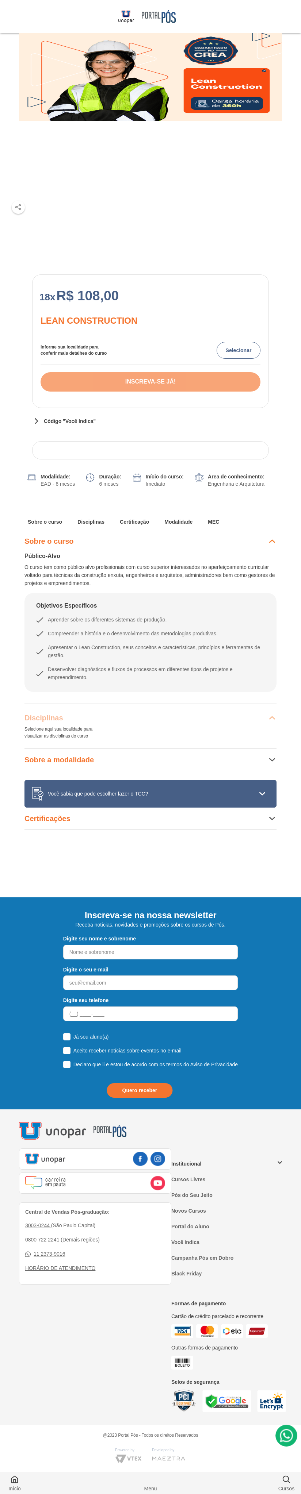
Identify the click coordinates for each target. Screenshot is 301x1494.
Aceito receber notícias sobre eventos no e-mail (127, 1051)
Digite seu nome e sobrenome (99, 939)
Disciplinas (90, 522)
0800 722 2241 (43, 1240)
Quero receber (139, 1090)
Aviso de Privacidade (214, 1064)
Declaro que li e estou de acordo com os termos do (155, 1064)
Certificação (134, 522)
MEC (213, 522)
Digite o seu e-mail (85, 970)
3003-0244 (38, 1225)
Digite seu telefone (85, 1000)
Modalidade (178, 522)
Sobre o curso (45, 522)
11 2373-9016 (45, 1254)
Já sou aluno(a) (91, 1037)
